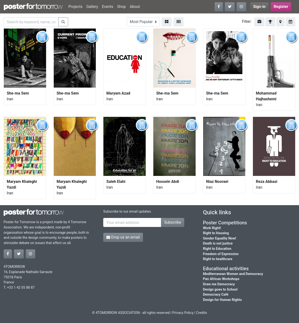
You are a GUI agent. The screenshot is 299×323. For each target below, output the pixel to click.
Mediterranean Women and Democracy (233, 274)
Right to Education (217, 249)
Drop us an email (123, 237)
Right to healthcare (218, 259)
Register (281, 6)
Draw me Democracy (219, 284)
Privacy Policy (183, 313)
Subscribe (172, 222)
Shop (121, 6)
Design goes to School (220, 289)
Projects (75, 6)
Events (107, 6)
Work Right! (212, 228)
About (135, 6)
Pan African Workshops (221, 279)
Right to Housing (216, 233)
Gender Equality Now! (219, 238)
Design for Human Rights (222, 300)
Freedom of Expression (221, 254)
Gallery (92, 6)
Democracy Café (215, 295)
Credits (201, 313)
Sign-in (259, 6)
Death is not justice (218, 243)
